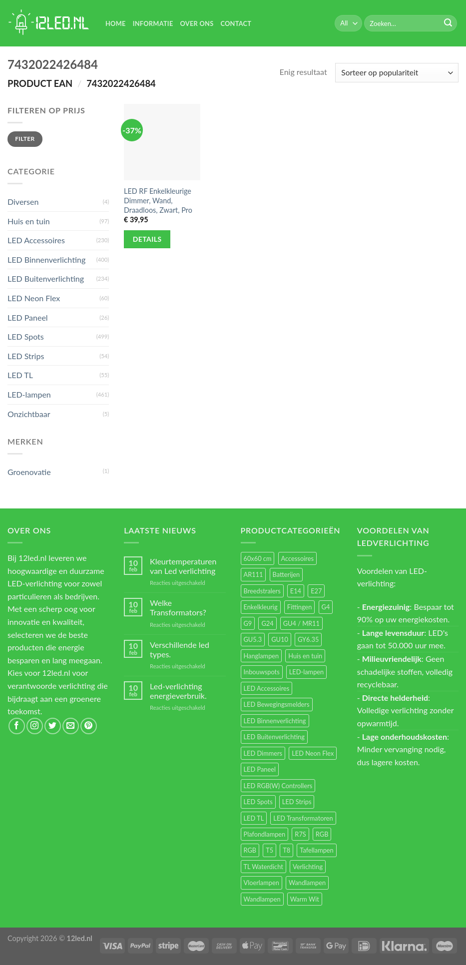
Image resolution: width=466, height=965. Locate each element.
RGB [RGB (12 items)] (250, 850)
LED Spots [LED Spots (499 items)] (258, 802)
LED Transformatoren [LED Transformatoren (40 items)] (303, 818)
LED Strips (25, 356)
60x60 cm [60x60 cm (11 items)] (258, 558)
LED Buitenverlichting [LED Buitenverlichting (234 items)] (274, 737)
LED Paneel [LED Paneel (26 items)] (260, 769)
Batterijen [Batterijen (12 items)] (286, 574)
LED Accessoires (36, 240)
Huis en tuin (28, 221)
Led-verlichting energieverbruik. (178, 690)
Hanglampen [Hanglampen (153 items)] (261, 656)
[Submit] (448, 23)
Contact (235, 23)
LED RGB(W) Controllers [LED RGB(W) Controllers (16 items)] (278, 786)
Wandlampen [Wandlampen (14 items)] (262, 899)
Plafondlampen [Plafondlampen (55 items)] (265, 834)
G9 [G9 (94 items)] (248, 623)
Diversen (22, 201)
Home (115, 23)
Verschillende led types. (179, 649)
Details (147, 239)
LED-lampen (29, 394)
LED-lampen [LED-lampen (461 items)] (306, 672)
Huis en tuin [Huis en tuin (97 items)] (305, 656)
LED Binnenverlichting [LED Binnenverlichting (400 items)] (275, 721)
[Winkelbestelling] (397, 72)
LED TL (20, 375)
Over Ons (197, 23)
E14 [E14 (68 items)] (295, 591)
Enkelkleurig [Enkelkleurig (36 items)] (261, 607)
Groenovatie (29, 472)
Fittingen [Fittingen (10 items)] (299, 607)
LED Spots (25, 336)
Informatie (153, 23)
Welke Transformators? (178, 607)
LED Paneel (27, 317)
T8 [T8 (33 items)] (286, 850)
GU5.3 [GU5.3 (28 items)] (253, 639)
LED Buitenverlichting (45, 278)
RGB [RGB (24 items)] (322, 834)
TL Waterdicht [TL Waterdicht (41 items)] (263, 867)
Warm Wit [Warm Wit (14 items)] (304, 899)
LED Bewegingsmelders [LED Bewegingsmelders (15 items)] (277, 704)
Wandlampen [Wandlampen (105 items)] (307, 883)
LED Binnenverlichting (46, 259)
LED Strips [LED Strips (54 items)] (297, 802)
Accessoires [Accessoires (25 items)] (297, 558)
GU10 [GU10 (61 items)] (279, 639)
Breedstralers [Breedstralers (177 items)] (262, 591)
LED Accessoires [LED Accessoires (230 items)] (267, 688)
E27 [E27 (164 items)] (316, 591)
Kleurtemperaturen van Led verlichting (183, 565)
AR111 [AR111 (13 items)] (253, 574)
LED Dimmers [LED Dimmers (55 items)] (263, 753)
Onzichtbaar (28, 414)
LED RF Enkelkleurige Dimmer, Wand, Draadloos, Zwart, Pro (158, 200)
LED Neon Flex (33, 298)
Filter (24, 138)
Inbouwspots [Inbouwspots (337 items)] (262, 672)
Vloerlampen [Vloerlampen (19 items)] (261, 883)
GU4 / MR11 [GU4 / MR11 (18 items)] (301, 623)
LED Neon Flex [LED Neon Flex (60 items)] (313, 753)
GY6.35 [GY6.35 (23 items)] (308, 639)
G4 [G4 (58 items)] (326, 607)
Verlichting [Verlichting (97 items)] (308, 867)
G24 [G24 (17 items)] (267, 623)
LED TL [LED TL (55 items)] (254, 818)
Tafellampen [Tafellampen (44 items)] (316, 850)
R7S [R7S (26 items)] (300, 834)
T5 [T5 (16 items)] (269, 850)
